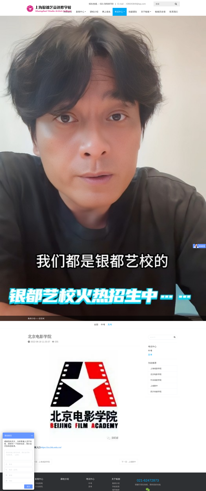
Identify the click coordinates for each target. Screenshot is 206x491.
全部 (96, 324)
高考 (110, 324)
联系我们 (173, 12)
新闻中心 (80, 12)
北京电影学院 (155, 374)
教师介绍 (116, 483)
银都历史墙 (160, 12)
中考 (103, 324)
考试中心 (119, 12)
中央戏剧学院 (155, 380)
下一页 (129, 462)
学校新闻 (39, 483)
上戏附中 (154, 386)
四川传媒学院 (155, 392)
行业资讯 (39, 486)
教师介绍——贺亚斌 (36, 318)
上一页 (41, 462)
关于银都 (145, 12)
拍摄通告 (133, 12)
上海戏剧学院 (155, 368)
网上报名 (106, 12)
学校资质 (116, 486)
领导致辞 (116, 490)
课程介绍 (94, 12)
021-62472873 (148, 480)
